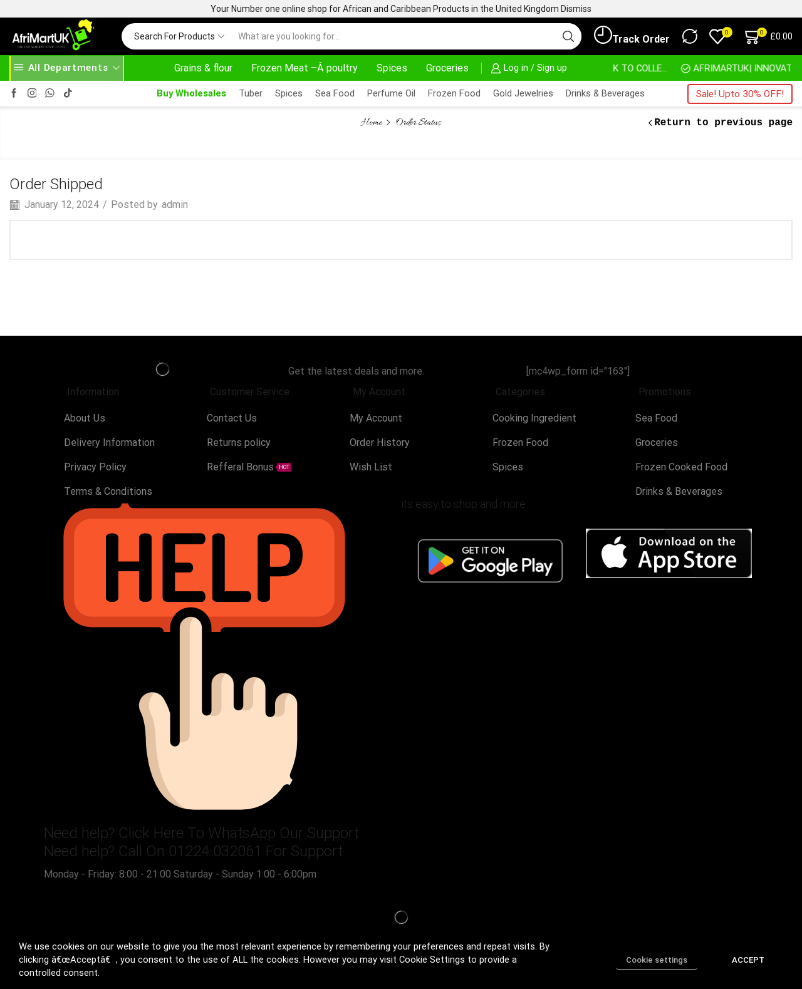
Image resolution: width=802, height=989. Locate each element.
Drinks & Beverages (605, 93)
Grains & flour (203, 68)
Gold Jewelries (523, 93)
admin (175, 204)
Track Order (632, 35)
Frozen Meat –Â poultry (304, 68)
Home (372, 123)
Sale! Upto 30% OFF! (740, 94)
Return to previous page (723, 122)
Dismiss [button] (576, 9)
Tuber (251, 93)
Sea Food (335, 93)
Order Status (418, 123)
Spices (392, 68)
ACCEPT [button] (748, 960)
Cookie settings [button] (656, 960)
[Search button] (568, 36)
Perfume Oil (391, 93)
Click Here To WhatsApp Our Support (238, 833)
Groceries (447, 68)
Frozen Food (454, 93)
